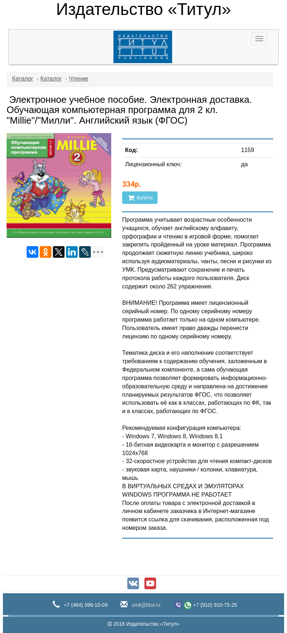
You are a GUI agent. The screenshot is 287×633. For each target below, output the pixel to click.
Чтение (78, 78)
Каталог (22, 78)
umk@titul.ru (145, 605)
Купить (140, 198)
